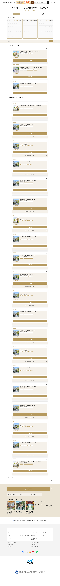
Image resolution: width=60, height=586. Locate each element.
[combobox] (40, 2)
